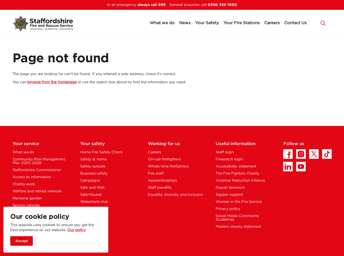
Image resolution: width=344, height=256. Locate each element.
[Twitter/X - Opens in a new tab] (314, 154)
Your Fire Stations (241, 23)
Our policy (76, 230)
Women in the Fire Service (239, 202)
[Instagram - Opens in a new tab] (301, 154)
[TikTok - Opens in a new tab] (327, 154)
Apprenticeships (162, 180)
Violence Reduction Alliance (240, 180)
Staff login (225, 152)
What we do (162, 23)
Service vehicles (26, 205)
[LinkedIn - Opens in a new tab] (288, 166)
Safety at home (93, 159)
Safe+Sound (91, 194)
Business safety (93, 173)
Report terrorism (230, 187)
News (185, 23)
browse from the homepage (51, 82)
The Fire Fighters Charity (237, 173)
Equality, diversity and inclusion (175, 194)
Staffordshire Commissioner (37, 170)
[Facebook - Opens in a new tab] (288, 154)
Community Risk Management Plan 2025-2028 (39, 161)
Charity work (24, 184)
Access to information (32, 177)
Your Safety (207, 23)
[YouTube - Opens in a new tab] (301, 166)
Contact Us (295, 23)
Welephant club (94, 202)
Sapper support (229, 194)
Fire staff (156, 173)
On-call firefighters (164, 159)
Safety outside (92, 166)
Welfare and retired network (37, 191)
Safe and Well (92, 187)
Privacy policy (228, 209)
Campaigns (90, 180)
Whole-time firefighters (168, 166)
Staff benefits (159, 187)
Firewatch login (229, 159)
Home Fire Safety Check (101, 152)
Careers (272, 23)
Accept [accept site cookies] (21, 241)
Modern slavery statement (238, 226)
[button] (323, 23)
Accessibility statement (236, 166)
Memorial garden (27, 198)
